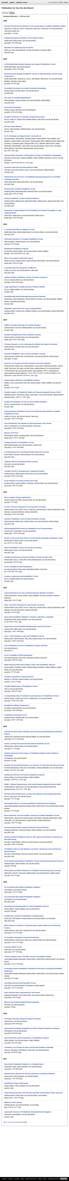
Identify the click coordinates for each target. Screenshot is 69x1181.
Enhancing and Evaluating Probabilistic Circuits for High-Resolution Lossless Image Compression (33, 75)
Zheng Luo (7, 50)
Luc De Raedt (50, 918)
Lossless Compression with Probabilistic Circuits (21, 576)
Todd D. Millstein (38, 158)
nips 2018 (7, 1033)
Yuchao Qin (44, 28)
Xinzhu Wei (22, 559)
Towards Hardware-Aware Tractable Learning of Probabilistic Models (27, 956)
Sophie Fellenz (16, 141)
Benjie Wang (41, 260)
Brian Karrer (44, 78)
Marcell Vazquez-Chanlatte (35, 667)
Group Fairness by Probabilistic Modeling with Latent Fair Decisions (27, 626)
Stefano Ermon (42, 201)
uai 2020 (7, 760)
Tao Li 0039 (18, 509)
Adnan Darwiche (22, 619)
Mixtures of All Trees (11, 433)
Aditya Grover (17, 40)
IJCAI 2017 (7, 1069)
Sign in (61, 2)
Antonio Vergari (53, 356)
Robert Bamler (41, 138)
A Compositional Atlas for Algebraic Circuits (19, 229)
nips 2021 (7, 691)
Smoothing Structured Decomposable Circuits (20, 983)
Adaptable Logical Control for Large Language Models (22, 308)
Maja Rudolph (16, 146)
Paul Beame (29, 985)
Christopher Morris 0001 (17, 301)
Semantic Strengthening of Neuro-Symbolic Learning (22, 335)
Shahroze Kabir (9, 1095)
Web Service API (31, 1179)
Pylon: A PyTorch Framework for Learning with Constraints (24, 605)
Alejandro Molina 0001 (50, 818)
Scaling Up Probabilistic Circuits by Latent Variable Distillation (25, 402)
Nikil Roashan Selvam (11, 435)
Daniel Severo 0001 (10, 78)
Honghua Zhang (9, 191)
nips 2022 (7, 524)
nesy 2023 (7, 358)
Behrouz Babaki (31, 736)
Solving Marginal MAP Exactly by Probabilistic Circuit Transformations (28, 528)
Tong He (15, 873)
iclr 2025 (7, 93)
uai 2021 (7, 681)
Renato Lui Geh (9, 110)
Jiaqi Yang (37, 28)
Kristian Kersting (9, 787)
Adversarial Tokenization (12, 107)
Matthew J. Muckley (10, 81)
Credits (17, 1179)
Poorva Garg (16, 158)
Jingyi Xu (7, 1050)
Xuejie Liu (16, 28)
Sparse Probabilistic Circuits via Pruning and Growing (22, 547)
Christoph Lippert (18, 143)
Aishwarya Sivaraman (11, 830)
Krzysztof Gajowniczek (11, 767)
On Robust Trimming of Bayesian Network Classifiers (22, 1019)
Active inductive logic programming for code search (22, 992)
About (4, 1179)
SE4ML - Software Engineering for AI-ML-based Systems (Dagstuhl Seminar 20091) (32, 784)
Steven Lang (18, 818)
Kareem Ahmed (9, 90)
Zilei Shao (18, 110)
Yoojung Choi (37, 445)
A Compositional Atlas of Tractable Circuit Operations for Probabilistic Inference (31, 696)
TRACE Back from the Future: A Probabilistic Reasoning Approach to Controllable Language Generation (32, 178)
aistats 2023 (8, 339)
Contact (10, 1179)
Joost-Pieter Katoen (23, 394)
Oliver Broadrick (9, 100)
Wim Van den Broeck (18, 50)
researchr (4, 2)
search (25, 2)
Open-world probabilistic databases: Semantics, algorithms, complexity (28, 617)
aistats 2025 (8, 193)
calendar (19, 2)
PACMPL (7, 162)
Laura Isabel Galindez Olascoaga (15, 806)
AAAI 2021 (7, 631)
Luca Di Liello (38, 366)
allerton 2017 (8, 1097)
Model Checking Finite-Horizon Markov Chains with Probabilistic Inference (29, 665)
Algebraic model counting (13, 1102)
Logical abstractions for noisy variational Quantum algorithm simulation (29, 593)
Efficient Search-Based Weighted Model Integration (21, 1002)
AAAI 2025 (7, 69)
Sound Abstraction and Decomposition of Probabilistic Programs (26, 1038)
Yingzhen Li (8, 143)
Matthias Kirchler (50, 141)
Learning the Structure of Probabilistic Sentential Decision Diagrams (27, 1112)
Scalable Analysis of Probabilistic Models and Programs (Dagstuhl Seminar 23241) (32, 392)
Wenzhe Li (7, 679)
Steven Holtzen (18, 251)
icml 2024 (7, 282)
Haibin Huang (31, 873)
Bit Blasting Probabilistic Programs (16, 248)
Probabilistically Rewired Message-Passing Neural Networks (25, 296)
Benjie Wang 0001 (10, 67)
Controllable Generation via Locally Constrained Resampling (25, 88)
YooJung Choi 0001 (51, 232)
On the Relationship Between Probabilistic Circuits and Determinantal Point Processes (34, 861)
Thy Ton (25, 509)
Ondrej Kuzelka (26, 918)
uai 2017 (7, 1088)
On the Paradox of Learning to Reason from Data (21, 481)
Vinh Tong (7, 170)
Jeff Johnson (36, 78)
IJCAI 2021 (7, 710)
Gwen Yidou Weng (10, 182)
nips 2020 (7, 832)
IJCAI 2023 (7, 485)
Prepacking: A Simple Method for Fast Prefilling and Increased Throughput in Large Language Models (32, 212)
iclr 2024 (7, 292)
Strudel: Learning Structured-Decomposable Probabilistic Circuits (26, 743)
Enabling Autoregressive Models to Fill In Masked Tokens (24, 38)
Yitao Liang (7, 31)
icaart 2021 (7, 650)
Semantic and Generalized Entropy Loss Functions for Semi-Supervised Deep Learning (34, 765)
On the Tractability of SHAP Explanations (18, 566)
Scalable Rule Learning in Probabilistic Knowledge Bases (24, 916)
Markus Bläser (45, 100)
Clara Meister (19, 138)
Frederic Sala (19, 1095)
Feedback (51, 1179)
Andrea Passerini (40, 368)
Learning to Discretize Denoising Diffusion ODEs (21, 167)
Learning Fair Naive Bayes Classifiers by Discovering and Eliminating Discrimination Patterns (33, 733)
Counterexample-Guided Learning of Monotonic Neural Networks (26, 827)
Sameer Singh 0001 (31, 512)
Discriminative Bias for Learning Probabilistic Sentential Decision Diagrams (30, 803)
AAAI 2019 (7, 952)
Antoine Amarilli (39, 985)
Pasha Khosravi (19, 638)
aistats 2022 (8, 533)
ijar (5, 543)
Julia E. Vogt (49, 146)
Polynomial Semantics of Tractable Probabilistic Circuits (23, 239)
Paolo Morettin (28, 366)
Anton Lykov (22, 569)
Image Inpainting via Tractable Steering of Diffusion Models (24, 287)
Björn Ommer (50, 143)
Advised (12, 13)
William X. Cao (9, 382)
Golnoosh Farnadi (19, 736)
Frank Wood (18, 148)
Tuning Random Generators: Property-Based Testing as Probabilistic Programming (32, 155)
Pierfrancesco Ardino (50, 366)
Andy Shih (7, 985)
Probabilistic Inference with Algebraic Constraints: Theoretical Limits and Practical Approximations (32, 850)
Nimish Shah (41, 806)
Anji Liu (22, 28)
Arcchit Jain (8, 918)
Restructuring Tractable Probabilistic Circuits (19, 189)
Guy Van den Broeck (55, 28)
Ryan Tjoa (7, 158)
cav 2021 (7, 672)
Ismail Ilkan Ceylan (10, 619)
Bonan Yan (15, 31)
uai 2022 (7, 502)
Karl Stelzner (38, 818)
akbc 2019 (7, 901)
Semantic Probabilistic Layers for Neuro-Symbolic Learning (24, 354)
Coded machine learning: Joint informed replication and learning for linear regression (33, 1093)
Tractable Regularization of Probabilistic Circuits (21, 686)
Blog (39, 1179)
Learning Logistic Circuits (13, 947)
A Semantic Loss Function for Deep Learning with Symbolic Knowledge (28, 1047)
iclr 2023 (7, 330)
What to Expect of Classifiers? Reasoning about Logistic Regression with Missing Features (32, 927)
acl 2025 (7, 112)
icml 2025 (7, 102)
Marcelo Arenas (33, 191)
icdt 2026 (7, 52)
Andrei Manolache (19, 299)
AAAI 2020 (7, 739)
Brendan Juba (19, 717)
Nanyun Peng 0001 (54, 201)
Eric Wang (20, 368)
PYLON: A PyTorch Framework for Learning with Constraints (25, 507)
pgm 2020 (7, 748)
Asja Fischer (25, 141)
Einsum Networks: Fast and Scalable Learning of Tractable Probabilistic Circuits (31, 815)
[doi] (16, 33)
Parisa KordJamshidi (53, 509)
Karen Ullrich (22, 81)
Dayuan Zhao (21, 119)
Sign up (66, 2)
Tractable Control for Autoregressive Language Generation (24, 471)
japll (5, 1107)
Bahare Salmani (58, 394)
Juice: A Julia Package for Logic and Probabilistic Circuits (24, 636)
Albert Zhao (8, 873)
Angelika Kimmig (9, 1105)
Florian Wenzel (9, 148)
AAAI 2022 (7, 514)
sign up (12, 1122)
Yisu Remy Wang (45, 50)
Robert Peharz (9, 818)
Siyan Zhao (8, 215)
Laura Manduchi (9, 138)
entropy (6, 770)
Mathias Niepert (31, 119)
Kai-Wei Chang (20, 90)
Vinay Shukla (8, 454)
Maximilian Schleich (33, 569)
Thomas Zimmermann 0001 (47, 787)
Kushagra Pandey (30, 138)
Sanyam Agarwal (20, 100)
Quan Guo (32, 509)
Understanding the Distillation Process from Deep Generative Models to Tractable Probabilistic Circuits (32, 413)
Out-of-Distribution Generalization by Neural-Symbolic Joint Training (27, 423)
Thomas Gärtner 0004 (37, 141)
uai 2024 (7, 244)
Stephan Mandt (28, 148)
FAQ (44, 1179)
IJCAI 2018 (7, 1023)
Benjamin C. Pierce (51, 158)
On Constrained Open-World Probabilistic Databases (22, 887)
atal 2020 (7, 799)
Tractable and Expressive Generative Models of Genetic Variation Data (28, 557)
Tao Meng (30, 483)
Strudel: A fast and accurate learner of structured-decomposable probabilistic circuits (33, 538)
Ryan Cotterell (51, 138)
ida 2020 (7, 811)
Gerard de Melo (29, 143)
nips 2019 (7, 942)
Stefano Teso (19, 356)
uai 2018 (7, 911)
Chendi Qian (8, 299)
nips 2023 (7, 349)
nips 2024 (7, 234)
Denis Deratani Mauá (23, 232)
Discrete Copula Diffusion (13, 126)
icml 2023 (7, 418)
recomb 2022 (8, 562)
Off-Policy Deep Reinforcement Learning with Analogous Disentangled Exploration (32, 794)
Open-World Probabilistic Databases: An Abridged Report (24, 1064)
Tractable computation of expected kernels (18, 677)
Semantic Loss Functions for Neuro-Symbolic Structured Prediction (27, 363)
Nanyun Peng (29, 473)
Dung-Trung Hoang (17, 170)
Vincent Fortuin (39, 148)
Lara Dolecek (42, 1095)
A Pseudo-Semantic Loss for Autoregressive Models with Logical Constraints (30, 344)
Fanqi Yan (24, 842)
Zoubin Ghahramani (44, 820)
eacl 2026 (7, 43)
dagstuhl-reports (9, 397)
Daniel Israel (8, 40)
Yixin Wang (57, 146)
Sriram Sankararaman (34, 559)
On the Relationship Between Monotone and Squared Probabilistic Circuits (29, 64)
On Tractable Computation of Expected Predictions (21, 937)
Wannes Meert (31, 806)
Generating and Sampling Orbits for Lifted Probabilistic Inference (26, 906)
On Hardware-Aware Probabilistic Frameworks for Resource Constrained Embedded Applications (33, 970)
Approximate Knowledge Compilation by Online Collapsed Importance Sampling (31, 1028)
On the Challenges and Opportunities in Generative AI (22, 136)
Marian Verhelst (51, 959)
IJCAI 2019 (7, 892)
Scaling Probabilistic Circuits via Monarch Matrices (21, 198)
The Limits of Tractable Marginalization (17, 98)
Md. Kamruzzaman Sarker (23, 370)
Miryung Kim (20, 787)
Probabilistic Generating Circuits (15, 715)
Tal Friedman (18, 531)
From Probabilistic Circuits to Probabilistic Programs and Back (25, 645)
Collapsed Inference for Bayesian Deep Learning (20, 461)
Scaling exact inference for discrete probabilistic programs (24, 775)
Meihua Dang (19, 201)
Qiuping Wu (29, 28)
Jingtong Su (21, 78)
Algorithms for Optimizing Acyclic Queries (18, 47)
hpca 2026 (7, 33)
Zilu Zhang (14, 1050)
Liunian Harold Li (20, 483)
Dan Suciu (43, 569)
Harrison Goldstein (26, 158)
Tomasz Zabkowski (43, 767)
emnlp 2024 (8, 263)
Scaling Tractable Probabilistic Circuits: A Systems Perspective (26, 277)
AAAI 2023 (7, 428)
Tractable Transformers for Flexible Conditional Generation (24, 117)
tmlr (5, 150)
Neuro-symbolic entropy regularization (17, 497)
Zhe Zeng (39, 299)
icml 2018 (7, 1043)
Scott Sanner (34, 394)
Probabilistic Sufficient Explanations (16, 705)
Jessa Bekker (16, 1114)
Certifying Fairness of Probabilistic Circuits (19, 442)
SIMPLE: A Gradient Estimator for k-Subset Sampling (22, 325)
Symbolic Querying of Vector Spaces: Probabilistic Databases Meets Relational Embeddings (31, 754)
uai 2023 (7, 387)
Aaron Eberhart (38, 370)
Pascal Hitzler (10, 370)
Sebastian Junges (10, 394)
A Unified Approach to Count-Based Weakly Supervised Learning (26, 452)
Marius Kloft (60, 141)
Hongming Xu (14, 426)
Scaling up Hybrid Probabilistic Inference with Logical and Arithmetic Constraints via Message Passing (33, 838)
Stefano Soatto (55, 873)
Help (22, 1179)
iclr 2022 (7, 581)
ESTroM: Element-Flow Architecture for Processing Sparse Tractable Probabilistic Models (35, 26)
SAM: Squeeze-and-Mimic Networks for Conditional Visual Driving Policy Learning (32, 870)
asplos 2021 (8, 600)
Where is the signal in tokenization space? (18, 258)
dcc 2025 (7, 83)
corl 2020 (7, 875)
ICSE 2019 (7, 997)
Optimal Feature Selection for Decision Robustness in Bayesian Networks (29, 1073)
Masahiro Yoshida (31, 311)
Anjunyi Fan (8, 28)
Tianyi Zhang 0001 (25, 995)
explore (12, 2)
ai (4, 622)
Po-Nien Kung (19, 311)
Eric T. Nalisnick (40, 143)
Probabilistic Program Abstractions (16, 1083)
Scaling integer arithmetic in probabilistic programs (22, 380)
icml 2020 (7, 823)
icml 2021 (7, 720)
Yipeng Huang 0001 (10, 595)
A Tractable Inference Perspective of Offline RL (20, 268)
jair (5, 571)
